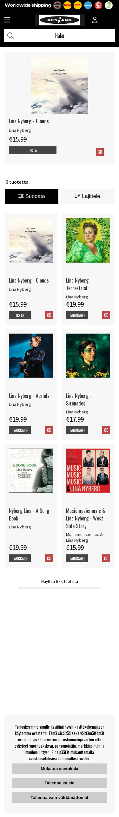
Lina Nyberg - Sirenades (79, 399)
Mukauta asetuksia (59, 768)
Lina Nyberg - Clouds (29, 121)
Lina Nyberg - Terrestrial (79, 284)
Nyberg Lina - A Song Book (29, 514)
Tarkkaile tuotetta (77, 319)
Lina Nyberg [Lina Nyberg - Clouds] (20, 130)
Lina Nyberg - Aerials (29, 395)
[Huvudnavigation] (7, 20)
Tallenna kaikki (60, 783)
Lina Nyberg (20, 289)
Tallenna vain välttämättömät (60, 797)
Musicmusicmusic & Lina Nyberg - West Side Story (85, 518)
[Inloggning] (95, 20)
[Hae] (59, 35)
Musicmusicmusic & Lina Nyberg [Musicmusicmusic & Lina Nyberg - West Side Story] (84, 537)
